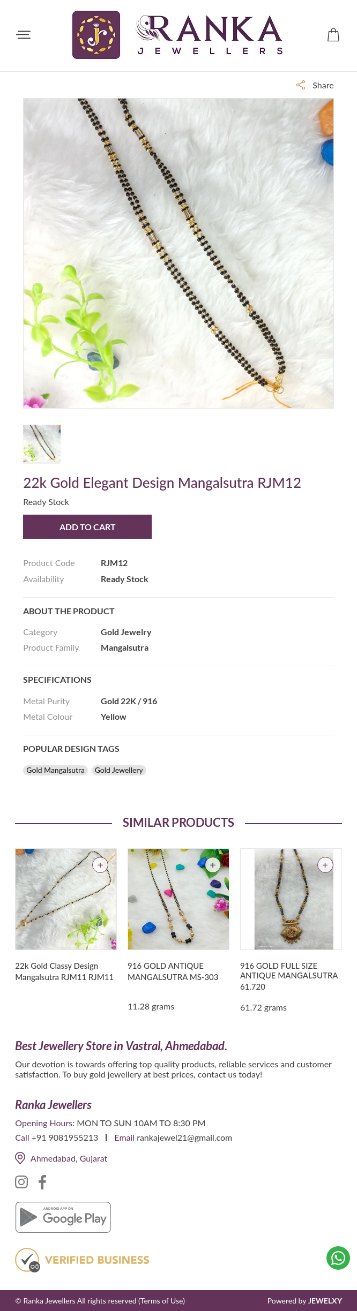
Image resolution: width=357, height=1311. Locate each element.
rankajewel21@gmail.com (184, 1137)
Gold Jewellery (119, 770)
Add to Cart (87, 527)
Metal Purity (46, 701)
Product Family (51, 647)
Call (22, 1137)
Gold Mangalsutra (55, 770)
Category (40, 632)
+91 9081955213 (65, 1137)
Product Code (49, 562)
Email (124, 1137)
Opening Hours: (45, 1123)
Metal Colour (47, 716)
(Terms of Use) (161, 1300)
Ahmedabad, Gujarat (61, 1158)
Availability (43, 579)
